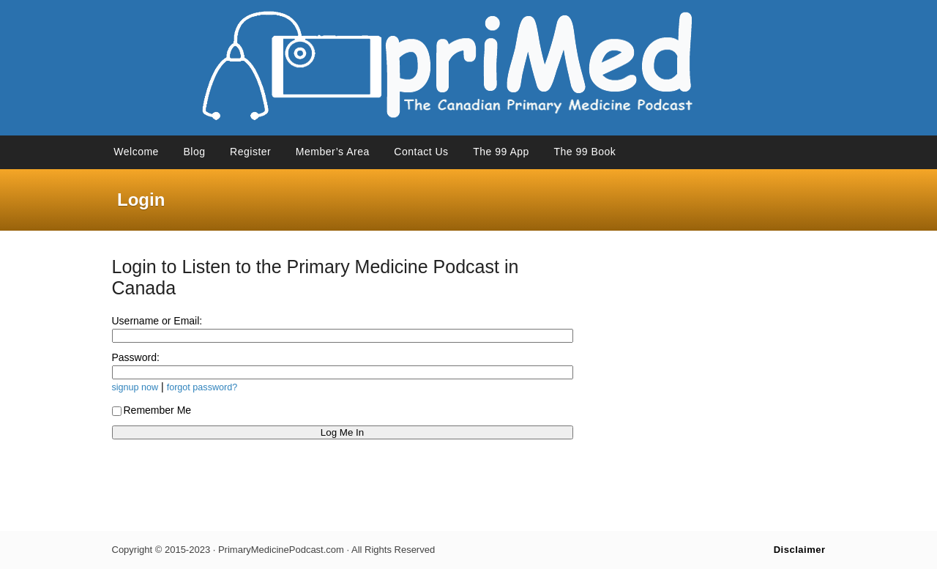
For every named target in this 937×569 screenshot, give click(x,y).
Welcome (136, 151)
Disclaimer (800, 549)
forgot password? (202, 387)
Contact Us (421, 151)
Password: (136, 357)
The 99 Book (584, 151)
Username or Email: (157, 321)
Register (250, 151)
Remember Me (152, 410)
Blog (194, 151)
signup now (135, 387)
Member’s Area (333, 151)
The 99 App (501, 151)
